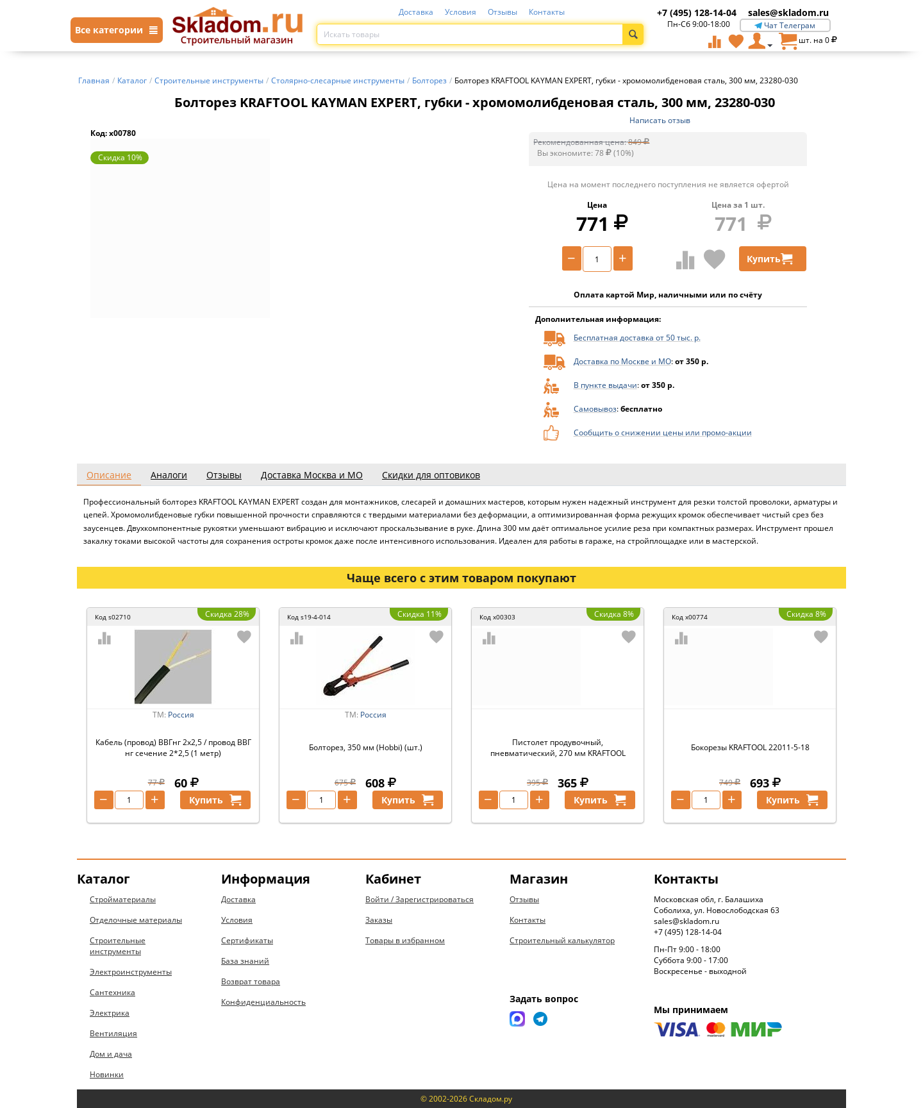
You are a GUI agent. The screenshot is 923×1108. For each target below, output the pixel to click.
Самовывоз (595, 408)
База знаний (245, 960)
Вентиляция (113, 1033)
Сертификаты (247, 940)
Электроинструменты (131, 971)
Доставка (416, 11)
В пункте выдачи (605, 385)
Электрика (109, 1012)
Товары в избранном (405, 940)
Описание (109, 475)
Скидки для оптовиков (431, 475)
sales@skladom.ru (788, 12)
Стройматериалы (123, 899)
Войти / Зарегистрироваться (419, 899)
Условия (460, 11)
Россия (181, 714)
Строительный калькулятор (562, 940)
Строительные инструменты (118, 946)
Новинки (107, 1074)
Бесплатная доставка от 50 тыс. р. (637, 337)
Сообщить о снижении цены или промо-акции (663, 432)
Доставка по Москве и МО (622, 361)
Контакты (547, 11)
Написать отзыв (659, 120)
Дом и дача (111, 1053)
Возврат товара (250, 981)
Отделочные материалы (136, 919)
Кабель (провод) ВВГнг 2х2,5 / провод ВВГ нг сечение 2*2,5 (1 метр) (173, 748)
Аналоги (169, 475)
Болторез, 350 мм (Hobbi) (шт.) (365, 747)
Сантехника (112, 992)
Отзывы (502, 11)
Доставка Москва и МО (312, 475)
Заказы (378, 919)
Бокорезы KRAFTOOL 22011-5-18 (750, 747)
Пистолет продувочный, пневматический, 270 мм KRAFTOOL (558, 748)
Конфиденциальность (263, 1001)
